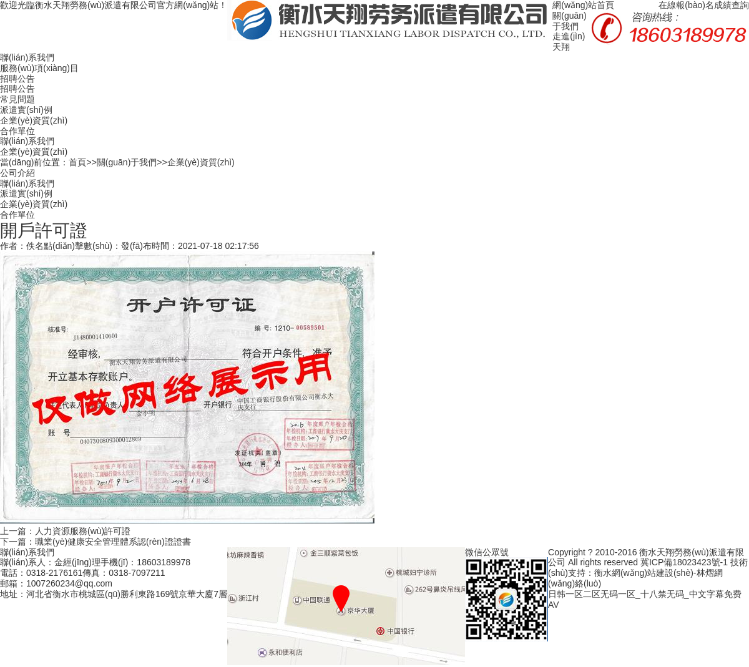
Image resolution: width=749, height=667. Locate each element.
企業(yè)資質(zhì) (33, 120)
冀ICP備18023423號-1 (684, 562)
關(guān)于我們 (569, 21)
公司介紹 (17, 173)
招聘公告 (17, 79)
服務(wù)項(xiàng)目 (39, 68)
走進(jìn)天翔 (568, 41)
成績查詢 (731, 5)
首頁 (77, 162)
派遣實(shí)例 (26, 110)
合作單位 (17, 131)
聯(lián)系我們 (27, 57)
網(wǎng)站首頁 (583, 5)
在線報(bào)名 (686, 5)
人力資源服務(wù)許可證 (82, 531)
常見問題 (17, 99)
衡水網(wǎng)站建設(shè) (643, 573)
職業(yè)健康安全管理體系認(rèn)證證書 (113, 542)
